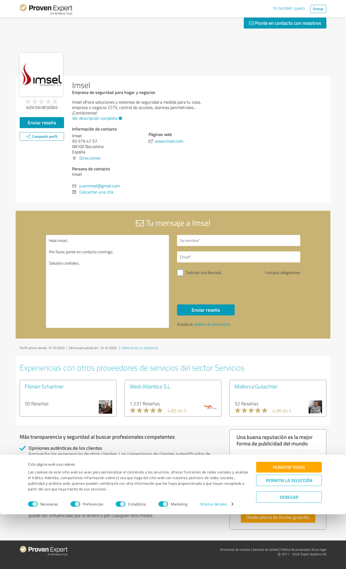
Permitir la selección (289, 535)
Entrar (318, 8)
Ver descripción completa (96, 118)
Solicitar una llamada (203, 272)
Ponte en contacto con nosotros (285, 22)
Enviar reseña (42, 122)
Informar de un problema (139, 347)
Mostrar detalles (213, 558)
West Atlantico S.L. (150, 386)
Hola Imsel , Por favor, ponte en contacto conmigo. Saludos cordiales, (107, 281)
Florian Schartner (44, 386)
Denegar (289, 552)
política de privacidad (212, 324)
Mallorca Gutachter (256, 386)
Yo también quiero (289, 8)
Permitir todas (289, 522)
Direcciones (89, 158)
